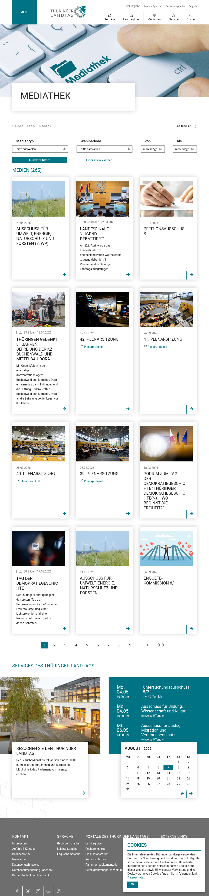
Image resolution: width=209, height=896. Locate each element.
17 (127, 778)
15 (178, 773)
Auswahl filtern (40, 160)
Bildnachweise (21, 854)
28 (168, 784)
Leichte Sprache (152, 6)
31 (127, 789)
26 (148, 784)
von (155, 148)
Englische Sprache (68, 854)
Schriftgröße (133, 6)
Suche (191, 19)
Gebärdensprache (175, 6)
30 (188, 784)
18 (138, 778)
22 (178, 778)
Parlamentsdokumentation (102, 864)
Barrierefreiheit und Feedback (31, 875)
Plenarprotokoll (93, 346)
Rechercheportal (95, 848)
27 (158, 784)
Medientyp (42, 146)
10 (127, 773)
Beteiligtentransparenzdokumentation (109, 870)
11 (138, 773)
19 (148, 778)
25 (138, 784)
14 (168, 773)
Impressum (19, 843)
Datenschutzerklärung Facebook (32, 870)
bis (187, 148)
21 (168, 778)
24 (127, 784)
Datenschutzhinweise (25, 864)
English (193, 6)
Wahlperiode (107, 146)
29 (178, 784)
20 (158, 778)
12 (148, 773)
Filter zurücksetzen (99, 160)
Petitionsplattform (96, 859)
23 (188, 778)
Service (174, 19)
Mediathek (154, 19)
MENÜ (24, 12)
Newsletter (19, 859)
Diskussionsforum (96, 854)
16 (188, 773)
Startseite (17, 125)
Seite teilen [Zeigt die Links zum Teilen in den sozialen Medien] (184, 126)
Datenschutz (135, 877)
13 (158, 773)
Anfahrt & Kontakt (23, 848)
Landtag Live (131, 19)
